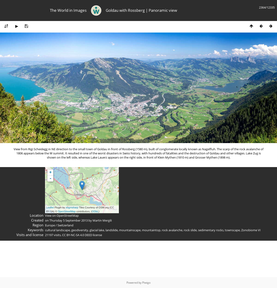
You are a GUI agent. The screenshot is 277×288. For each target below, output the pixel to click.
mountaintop (151, 230)
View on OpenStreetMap (62, 215)
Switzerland (65, 225)
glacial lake (97, 230)
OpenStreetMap (67, 211)
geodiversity (79, 230)
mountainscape (130, 230)
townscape (232, 230)
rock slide (190, 230)
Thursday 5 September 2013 (68, 220)
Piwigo (146, 283)
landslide (111, 230)
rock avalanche (172, 230)
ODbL (95, 211)
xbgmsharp (72, 207)
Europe (50, 225)
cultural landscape (57, 230)
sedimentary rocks (210, 230)
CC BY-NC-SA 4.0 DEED (77, 235)
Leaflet (50, 207)
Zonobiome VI (251, 230)
